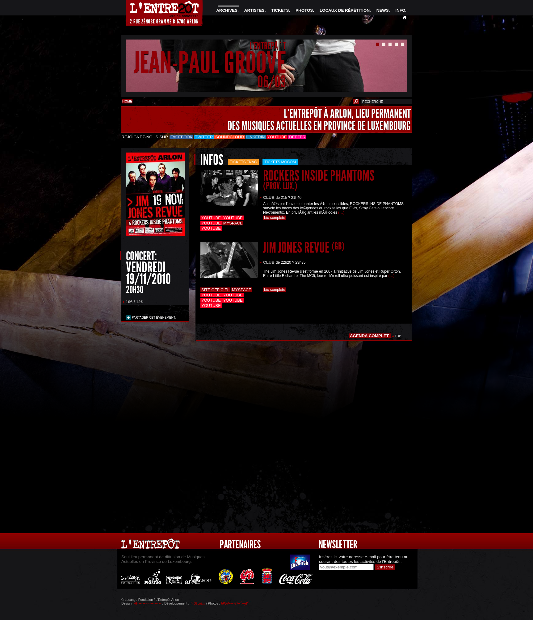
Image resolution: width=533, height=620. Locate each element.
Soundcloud (229, 137)
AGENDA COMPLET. (370, 335)
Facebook (181, 137)
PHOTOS (304, 10)
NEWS (382, 10)
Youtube (277, 137)
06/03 (271, 81)
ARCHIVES (226, 10)
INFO (400, 10)
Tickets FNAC (243, 162)
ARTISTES (254, 10)
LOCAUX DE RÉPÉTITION (345, 10)
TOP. (398, 336)
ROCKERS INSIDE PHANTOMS (318, 179)
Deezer (297, 137)
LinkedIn (255, 137)
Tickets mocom (280, 162)
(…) (341, 212)
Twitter (204, 137)
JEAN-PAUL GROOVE (210, 62)
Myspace (233, 223)
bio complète (274, 218)
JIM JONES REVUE (304, 247)
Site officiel (215, 289)
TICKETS (280, 10)
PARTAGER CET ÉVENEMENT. (153, 317)
